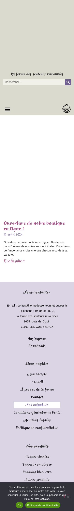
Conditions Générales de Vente (37, 413)
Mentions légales (37, 420)
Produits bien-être (37, 472)
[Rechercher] (68, 82)
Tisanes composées (37, 464)
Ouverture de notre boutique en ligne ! (34, 226)
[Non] (67, 496)
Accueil (37, 382)
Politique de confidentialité (37, 428)
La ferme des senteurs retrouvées (37, 74)
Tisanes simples (37, 457)
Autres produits (37, 480)
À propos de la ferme (37, 390)
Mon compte (37, 374)
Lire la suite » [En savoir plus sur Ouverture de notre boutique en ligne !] (14, 261)
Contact (37, 397)
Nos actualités (37, 405)
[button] (7, 109)
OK (19, 505)
